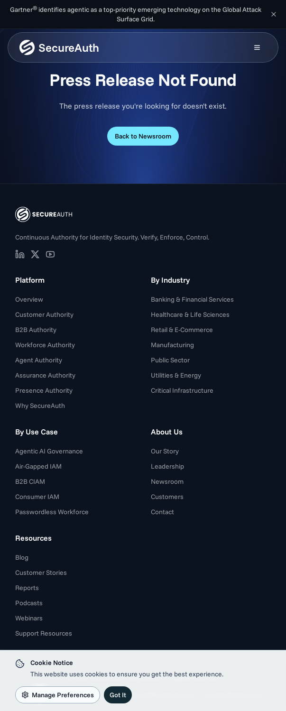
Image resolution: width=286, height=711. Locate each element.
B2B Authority (35, 329)
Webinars (29, 618)
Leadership (167, 466)
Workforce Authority (45, 345)
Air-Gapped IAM (38, 466)
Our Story (165, 451)
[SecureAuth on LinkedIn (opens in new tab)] (20, 254)
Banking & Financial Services (192, 299)
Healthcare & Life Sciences (190, 314)
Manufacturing (172, 345)
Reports (27, 587)
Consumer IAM (37, 496)
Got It (118, 695)
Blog (21, 557)
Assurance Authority (45, 375)
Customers (167, 496)
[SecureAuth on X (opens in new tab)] (35, 254)
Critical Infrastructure (182, 390)
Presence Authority (44, 390)
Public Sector (170, 360)
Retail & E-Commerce (182, 329)
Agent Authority (38, 360)
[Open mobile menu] (257, 47)
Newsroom (167, 481)
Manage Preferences (57, 695)
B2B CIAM (30, 481)
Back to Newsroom (143, 136)
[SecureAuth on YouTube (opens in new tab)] (50, 254)
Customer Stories (41, 572)
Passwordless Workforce (52, 512)
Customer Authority (44, 314)
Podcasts (29, 603)
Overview (29, 299)
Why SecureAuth (40, 405)
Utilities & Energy (176, 375)
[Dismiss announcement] (273, 14)
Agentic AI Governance (49, 451)
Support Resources (43, 633)
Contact (162, 512)
